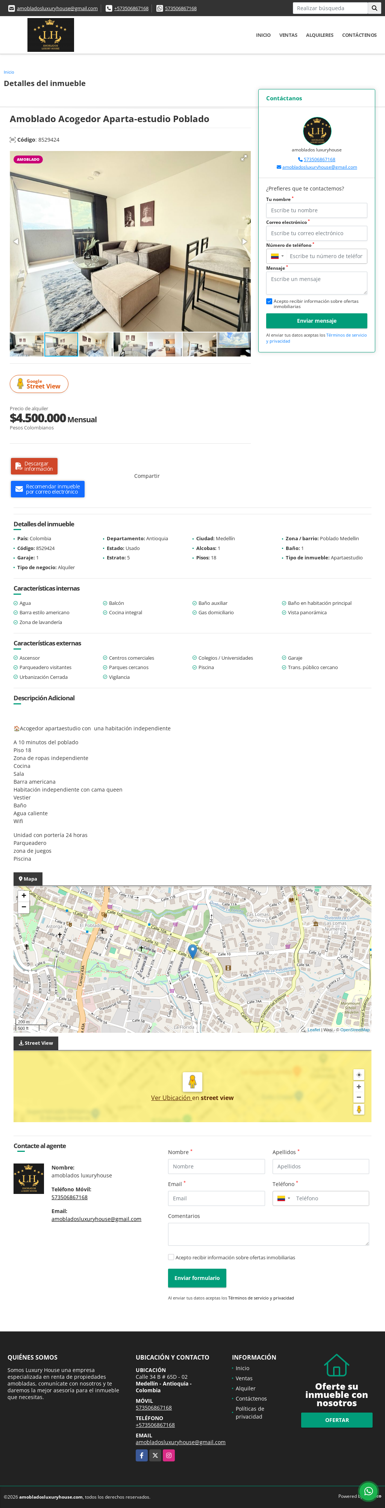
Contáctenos (359, 35)
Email (177, 1184)
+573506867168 (131, 8)
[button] (244, 158)
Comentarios (184, 1215)
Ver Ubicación (171, 1098)
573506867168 (181, 8)
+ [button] (23, 896)
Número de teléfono (290, 245)
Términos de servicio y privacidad (261, 1298)
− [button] (23, 907)
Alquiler (246, 1388)
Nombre (180, 1152)
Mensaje (277, 268)
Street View (40, 384)
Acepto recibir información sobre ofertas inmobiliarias (235, 1257)
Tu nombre (280, 199)
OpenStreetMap (355, 1029)
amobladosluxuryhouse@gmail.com (57, 8)
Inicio (263, 35)
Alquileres (319, 35)
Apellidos (286, 1152)
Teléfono (285, 1184)
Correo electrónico (288, 222)
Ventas (288, 35)
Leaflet (314, 1029)
